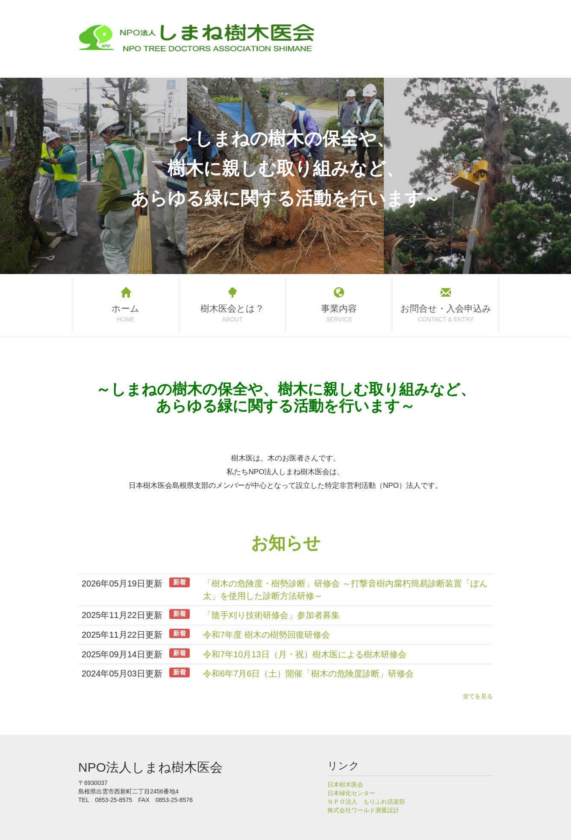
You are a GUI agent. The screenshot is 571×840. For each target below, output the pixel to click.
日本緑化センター (351, 793)
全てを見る (478, 696)
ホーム (125, 308)
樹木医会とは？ (232, 308)
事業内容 (339, 308)
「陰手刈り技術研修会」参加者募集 (271, 615)
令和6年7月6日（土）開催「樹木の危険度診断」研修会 (308, 673)
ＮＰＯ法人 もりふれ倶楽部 (366, 801)
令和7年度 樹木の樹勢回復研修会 (266, 634)
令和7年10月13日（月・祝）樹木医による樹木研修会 (304, 654)
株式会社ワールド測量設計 (363, 810)
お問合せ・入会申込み (446, 308)
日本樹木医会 (345, 784)
